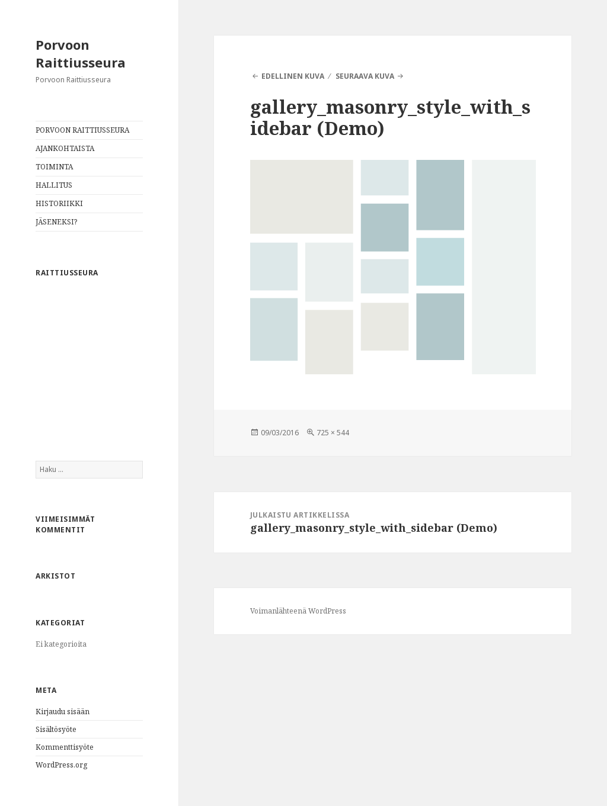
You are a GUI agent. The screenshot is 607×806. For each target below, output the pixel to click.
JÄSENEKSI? (56, 222)
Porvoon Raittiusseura (81, 53)
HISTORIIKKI (59, 203)
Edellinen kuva (292, 76)
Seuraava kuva (365, 76)
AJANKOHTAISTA (65, 148)
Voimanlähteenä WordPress (298, 611)
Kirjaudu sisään (63, 712)
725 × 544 (333, 433)
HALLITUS (54, 185)
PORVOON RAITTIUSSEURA (82, 130)
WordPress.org (61, 765)
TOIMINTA (54, 167)
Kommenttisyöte (65, 747)
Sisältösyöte (56, 729)
